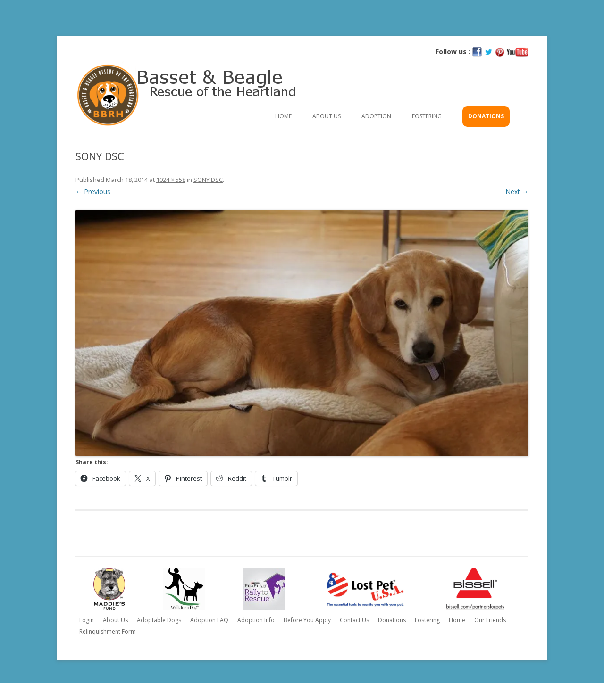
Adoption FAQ (209, 620)
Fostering (427, 116)
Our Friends (490, 620)
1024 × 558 (170, 179)
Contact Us (354, 620)
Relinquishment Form (107, 631)
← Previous (93, 191)
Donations (486, 116)
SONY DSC (208, 179)
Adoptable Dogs (159, 620)
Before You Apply (307, 620)
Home (283, 116)
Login (86, 620)
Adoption (376, 116)
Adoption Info (256, 620)
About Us (326, 116)
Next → (516, 191)
